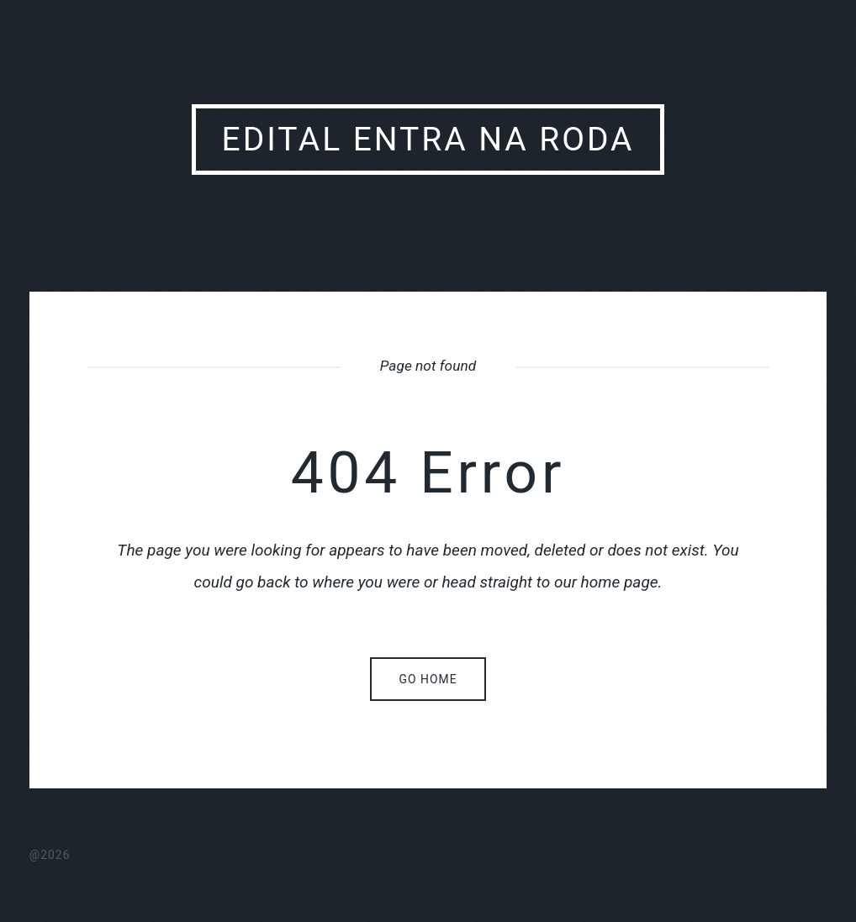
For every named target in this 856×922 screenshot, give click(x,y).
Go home (428, 679)
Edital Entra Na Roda (428, 139)
